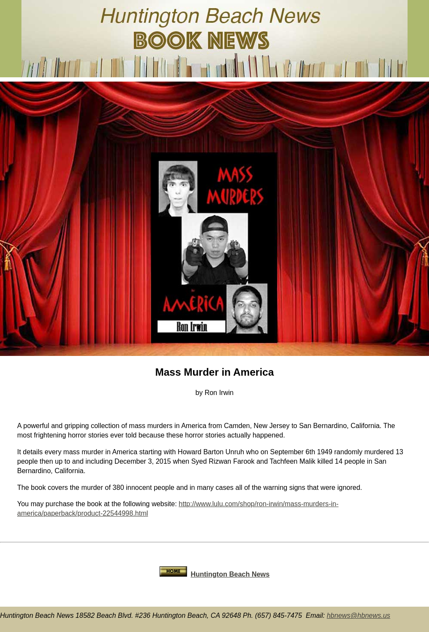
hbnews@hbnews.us (358, 615)
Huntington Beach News (229, 574)
